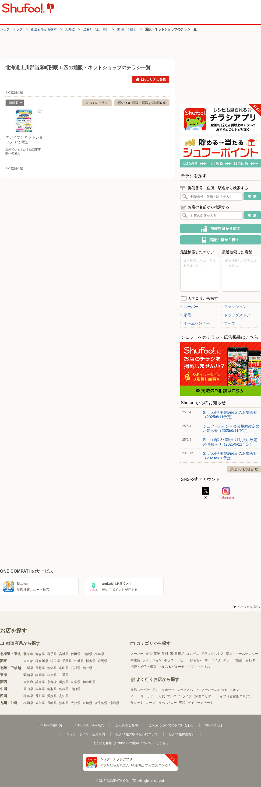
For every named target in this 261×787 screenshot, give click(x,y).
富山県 (64, 668)
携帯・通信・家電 (143, 667)
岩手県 (52, 654)
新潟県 (52, 668)
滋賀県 (64, 682)
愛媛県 (52, 696)
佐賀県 (40, 703)
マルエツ (173, 696)
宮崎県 (87, 703)
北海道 (70, 29)
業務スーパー (140, 690)
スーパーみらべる (214, 690)
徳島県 (28, 696)
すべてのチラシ (97, 103)
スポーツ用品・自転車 (239, 660)
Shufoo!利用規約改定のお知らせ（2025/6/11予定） (230, 414)
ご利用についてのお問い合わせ (171, 725)
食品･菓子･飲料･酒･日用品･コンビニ (172, 654)
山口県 (75, 689)
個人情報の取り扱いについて (137, 734)
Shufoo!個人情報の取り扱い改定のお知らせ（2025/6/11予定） (230, 442)
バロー (172, 703)
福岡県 (28, 703)
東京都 (28, 661)
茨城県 (79, 661)
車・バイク (213, 660)
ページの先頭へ (247, 607)
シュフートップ (11, 29)
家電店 (135, 660)
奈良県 (75, 682)
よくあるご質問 (126, 725)
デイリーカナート (200, 703)
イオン (234, 690)
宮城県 (64, 654)
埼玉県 (55, 661)
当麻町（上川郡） (96, 29)
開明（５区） (127, 29)
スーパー (189, 307)
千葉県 (67, 661)
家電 (185, 315)
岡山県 (28, 689)
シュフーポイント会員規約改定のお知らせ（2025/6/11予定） (231, 428)
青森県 (40, 654)
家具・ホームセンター (242, 654)
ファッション (233, 307)
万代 (161, 696)
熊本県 (64, 703)
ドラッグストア (235, 315)
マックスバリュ (188, 690)
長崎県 (52, 703)
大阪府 (28, 682)
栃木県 (91, 661)
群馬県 (102, 661)
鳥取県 (52, 689)
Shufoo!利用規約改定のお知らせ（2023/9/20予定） (230, 455)
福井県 (87, 668)
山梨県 (28, 668)
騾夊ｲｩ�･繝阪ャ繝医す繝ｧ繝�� (142, 103)
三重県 (64, 675)
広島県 (40, 689)
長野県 (40, 668)
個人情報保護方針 (182, 734)
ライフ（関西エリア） (198, 696)
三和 (182, 703)
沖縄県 (114, 703)
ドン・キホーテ (163, 690)
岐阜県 (52, 675)
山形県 (87, 654)
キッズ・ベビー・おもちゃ (183, 660)
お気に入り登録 (39, 111)
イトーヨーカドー (143, 696)
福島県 (99, 654)
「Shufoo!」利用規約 (88, 725)
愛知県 (28, 675)
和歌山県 (89, 682)
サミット (136, 703)
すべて (228, 323)
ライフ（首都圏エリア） (234, 696)
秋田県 (75, 654)
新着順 (13, 103)
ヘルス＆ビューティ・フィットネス (184, 667)
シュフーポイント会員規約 (85, 734)
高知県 (64, 696)
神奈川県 (41, 661)
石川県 (75, 668)
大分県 (75, 703)
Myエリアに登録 (151, 79)
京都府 (52, 682)
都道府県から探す (44, 29)
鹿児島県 (100, 703)
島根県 (64, 689)
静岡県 (40, 675)
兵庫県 (40, 682)
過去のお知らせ (244, 469)
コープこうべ (155, 703)
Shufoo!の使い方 (50, 725)
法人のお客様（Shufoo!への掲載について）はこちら (130, 743)
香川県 (40, 696)
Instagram (226, 493)
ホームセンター (195, 323)
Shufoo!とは (214, 725)
